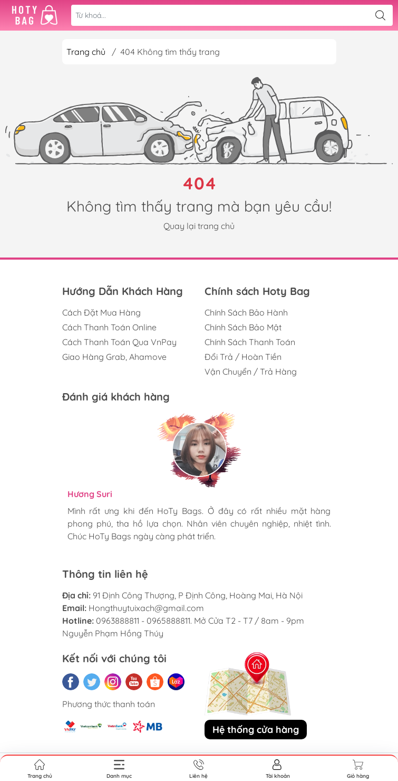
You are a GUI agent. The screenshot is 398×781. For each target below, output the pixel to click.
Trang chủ (85, 51)
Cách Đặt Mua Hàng (101, 312)
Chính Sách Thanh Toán (250, 342)
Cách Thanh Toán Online (109, 327)
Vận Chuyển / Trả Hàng (251, 371)
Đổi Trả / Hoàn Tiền (243, 356)
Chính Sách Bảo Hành (246, 312)
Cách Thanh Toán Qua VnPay (119, 342)
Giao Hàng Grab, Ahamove (114, 356)
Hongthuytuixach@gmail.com (146, 608)
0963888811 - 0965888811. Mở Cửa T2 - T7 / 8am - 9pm (200, 620)
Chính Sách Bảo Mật (243, 327)
